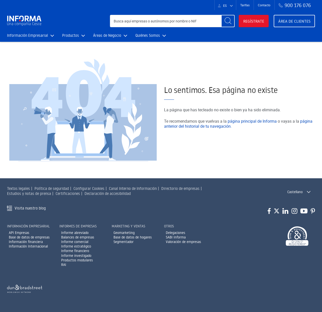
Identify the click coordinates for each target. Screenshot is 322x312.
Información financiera (26, 241)
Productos (73, 35)
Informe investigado (76, 255)
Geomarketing (124, 232)
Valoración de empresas (183, 241)
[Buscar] (228, 21)
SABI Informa (176, 237)
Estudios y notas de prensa (29, 193)
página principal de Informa (252, 121)
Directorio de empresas (180, 188)
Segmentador (123, 241)
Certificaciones (68, 193)
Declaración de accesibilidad (108, 193)
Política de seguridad (51, 188)
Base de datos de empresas (29, 237)
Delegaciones (175, 232)
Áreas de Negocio (110, 35)
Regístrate (253, 21)
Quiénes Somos (150, 35)
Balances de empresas (77, 237)
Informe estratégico (76, 246)
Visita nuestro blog (30, 208)
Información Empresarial (30, 35)
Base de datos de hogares (132, 237)
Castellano (295, 192)
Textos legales (18, 188)
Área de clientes (294, 21)
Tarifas (245, 5)
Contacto (264, 5)
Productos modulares (77, 260)
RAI (63, 264)
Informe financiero (75, 251)
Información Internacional (28, 246)
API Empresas (19, 232)
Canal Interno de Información (133, 188)
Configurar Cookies (88, 188)
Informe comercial (74, 241)
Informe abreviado (75, 232)
